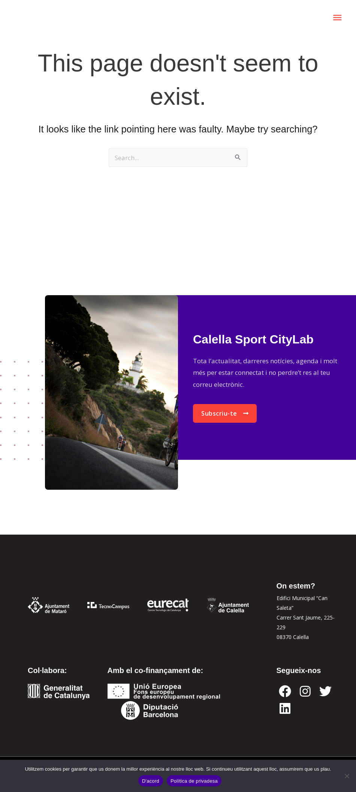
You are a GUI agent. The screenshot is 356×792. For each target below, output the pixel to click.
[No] (346, 776)
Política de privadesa (194, 781)
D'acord (150, 781)
